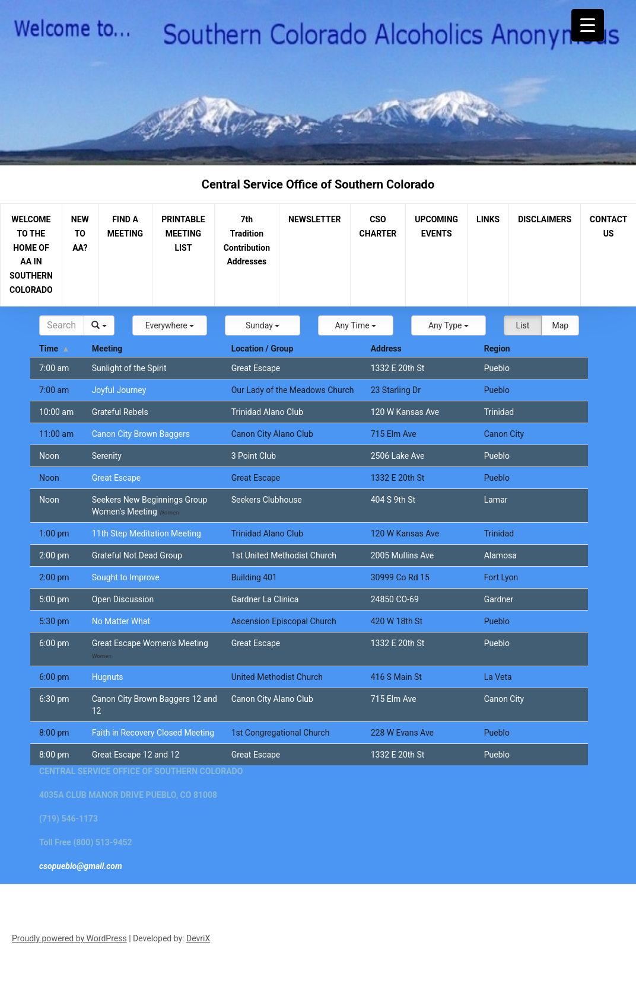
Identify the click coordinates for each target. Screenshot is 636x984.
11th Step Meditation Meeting (146, 533)
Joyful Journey (119, 390)
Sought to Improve (126, 577)
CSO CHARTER (378, 226)
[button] (170, 325)
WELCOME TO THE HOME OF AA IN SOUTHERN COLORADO (31, 255)
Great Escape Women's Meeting (150, 643)
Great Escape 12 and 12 (136, 754)
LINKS (488, 219)
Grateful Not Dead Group (137, 555)
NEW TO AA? (80, 234)
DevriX (198, 938)
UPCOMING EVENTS (436, 226)
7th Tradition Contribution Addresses (247, 240)
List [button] (523, 325)
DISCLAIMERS (544, 219)
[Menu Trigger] (587, 25)
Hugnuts (107, 677)
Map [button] (560, 325)
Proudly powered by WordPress (69, 938)
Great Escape (116, 478)
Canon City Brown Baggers (141, 434)
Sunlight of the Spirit (129, 368)
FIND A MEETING (125, 226)
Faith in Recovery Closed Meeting (153, 732)
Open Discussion (123, 599)
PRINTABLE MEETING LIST (183, 234)
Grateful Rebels (120, 412)
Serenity (107, 456)
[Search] (61, 325)
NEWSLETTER (314, 219)
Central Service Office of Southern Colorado (318, 184)
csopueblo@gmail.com (80, 866)
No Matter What (121, 621)
